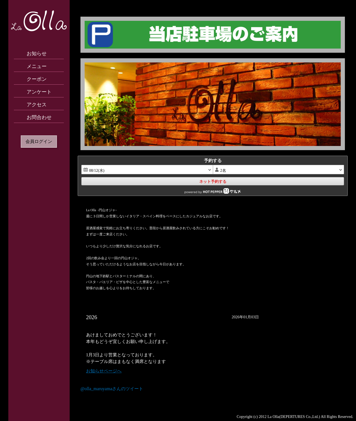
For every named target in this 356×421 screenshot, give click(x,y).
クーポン (37, 79)
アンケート (39, 92)
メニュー (37, 66)
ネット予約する (212, 181)
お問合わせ (39, 117)
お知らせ (37, 53)
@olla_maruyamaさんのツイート (111, 388)
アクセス (37, 104)
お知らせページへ (104, 371)
